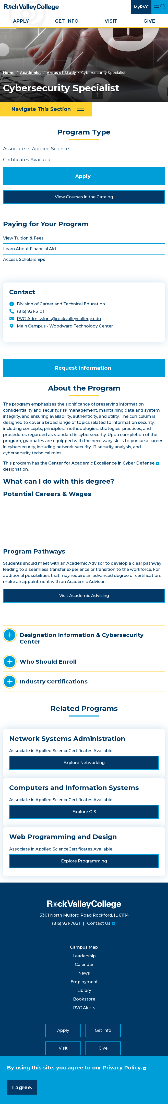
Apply (21, 21)
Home (9, 72)
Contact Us (99, 923)
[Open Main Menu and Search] (159, 7)
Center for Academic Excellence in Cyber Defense (101, 463)
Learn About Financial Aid (29, 248)
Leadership (84, 955)
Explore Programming (84, 861)
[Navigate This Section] (46, 109)
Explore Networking (84, 762)
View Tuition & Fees (23, 238)
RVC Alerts (84, 1007)
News (84, 973)
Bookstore (84, 999)
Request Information (83, 368)
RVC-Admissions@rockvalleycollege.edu (59, 318)
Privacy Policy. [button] (122, 1068)
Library (84, 990)
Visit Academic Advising (84, 595)
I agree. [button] (22, 1087)
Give (149, 21)
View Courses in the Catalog (84, 197)
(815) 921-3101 (30, 311)
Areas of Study (61, 72)
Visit (111, 21)
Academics (30, 72)
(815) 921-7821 (66, 923)
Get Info (66, 21)
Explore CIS (84, 811)
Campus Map (84, 947)
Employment (84, 981)
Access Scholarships (24, 259)
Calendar (84, 964)
